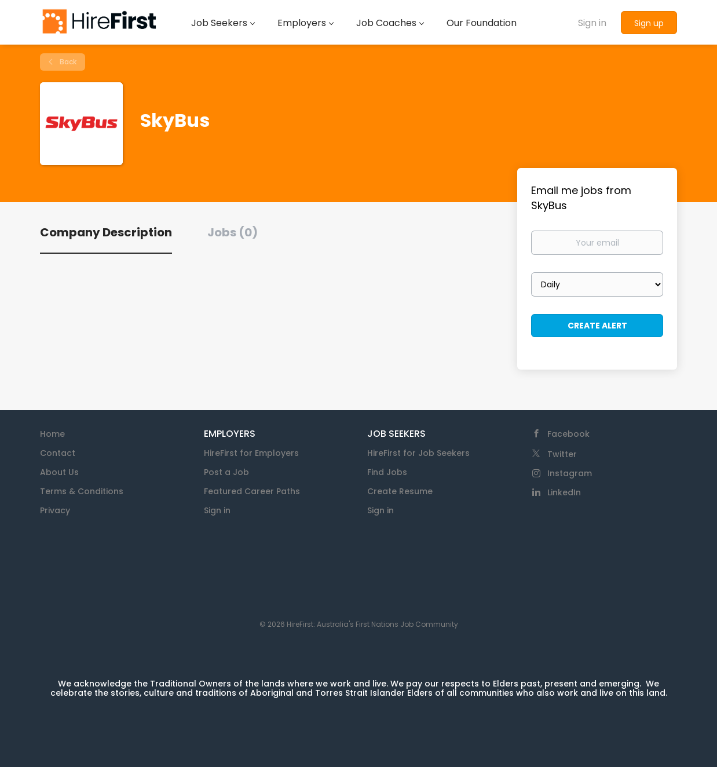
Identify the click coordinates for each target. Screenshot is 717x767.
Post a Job (226, 472)
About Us (59, 472)
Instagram (569, 473)
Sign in (592, 23)
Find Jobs (387, 472)
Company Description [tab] (106, 232)
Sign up (649, 23)
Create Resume (400, 491)
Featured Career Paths (252, 491)
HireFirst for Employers (251, 453)
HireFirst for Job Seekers (418, 453)
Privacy (55, 510)
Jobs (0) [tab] (232, 232)
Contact (57, 453)
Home (52, 434)
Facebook (568, 434)
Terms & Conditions (81, 491)
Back (67, 62)
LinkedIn (564, 492)
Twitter (562, 454)
